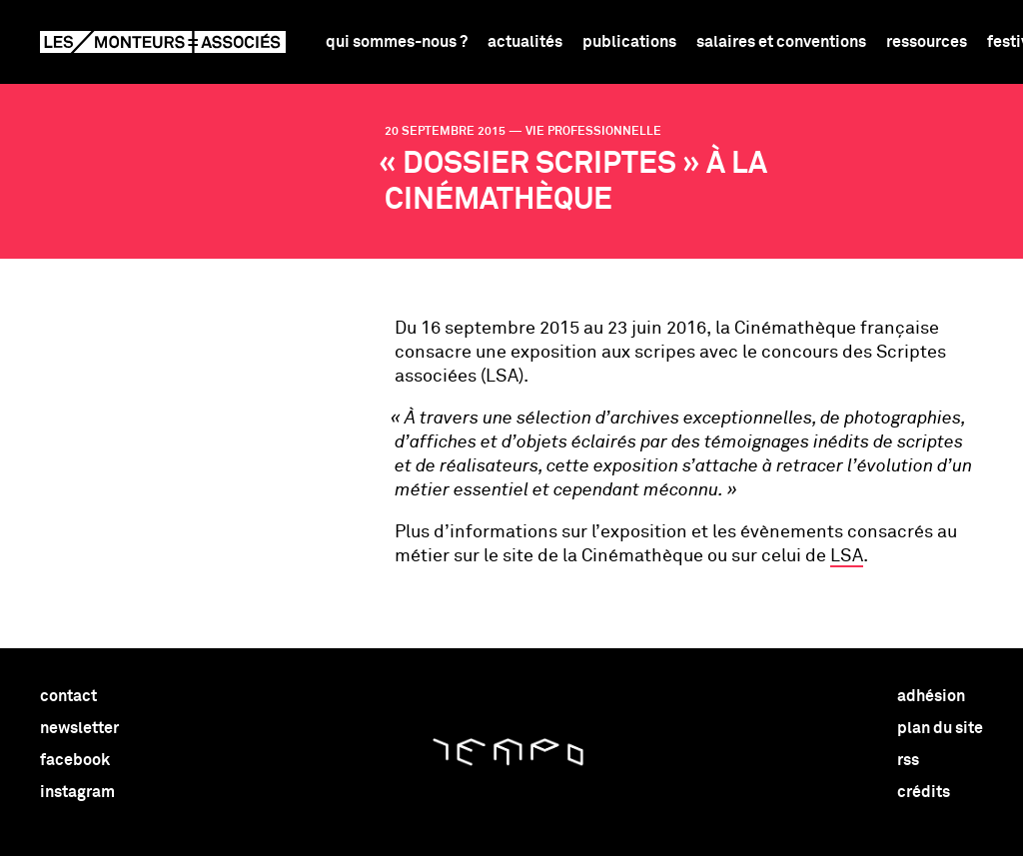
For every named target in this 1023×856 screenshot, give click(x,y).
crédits (923, 792)
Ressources (926, 42)
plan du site (940, 728)
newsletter (79, 728)
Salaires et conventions (781, 42)
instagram (77, 792)
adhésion (931, 696)
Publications (629, 42)
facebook (75, 760)
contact (68, 696)
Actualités (525, 42)
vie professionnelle (593, 132)
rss (908, 760)
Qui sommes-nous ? (397, 42)
